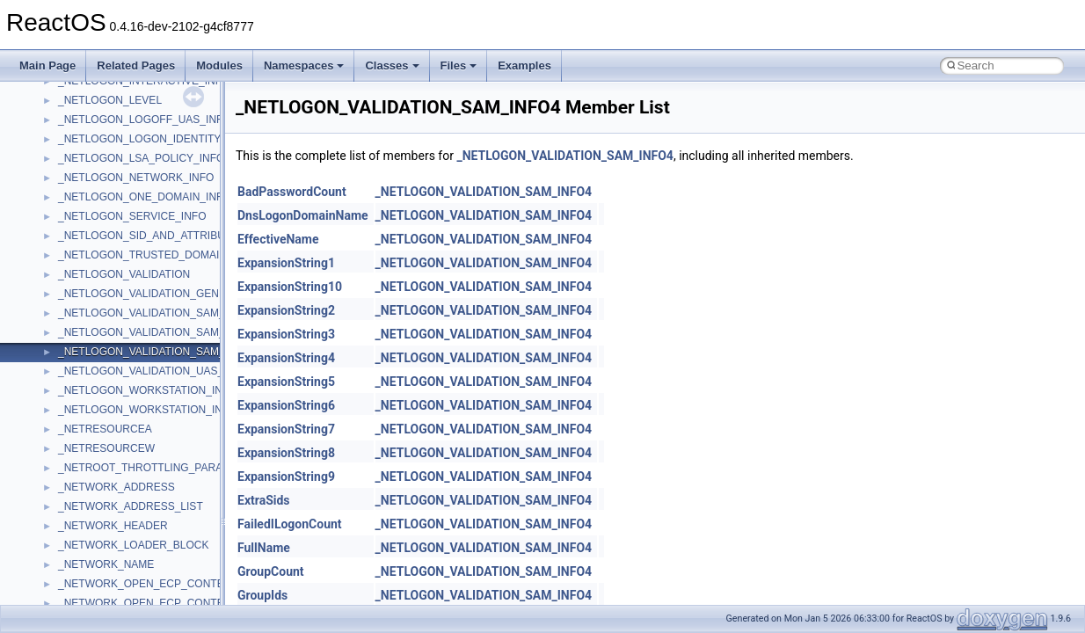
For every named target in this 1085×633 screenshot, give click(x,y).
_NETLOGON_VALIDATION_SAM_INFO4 (565, 156)
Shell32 (75, 423)
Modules (219, 65)
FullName (263, 548)
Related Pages (136, 65)
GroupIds (262, 595)
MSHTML (80, 94)
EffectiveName (278, 239)
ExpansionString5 (286, 382)
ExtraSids (263, 500)
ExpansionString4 (286, 358)
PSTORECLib (90, 326)
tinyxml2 (77, 558)
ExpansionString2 (286, 310)
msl (66, 152)
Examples (524, 65)
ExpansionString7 (286, 429)
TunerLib (78, 597)
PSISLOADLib (91, 307)
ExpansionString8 (286, 453)
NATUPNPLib (89, 249)
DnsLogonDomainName (302, 215)
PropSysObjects (96, 287)
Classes (392, 65)
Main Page (47, 65)
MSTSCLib (83, 171)
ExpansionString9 (286, 476)
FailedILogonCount (289, 524)
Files (459, 65)
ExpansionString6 (286, 405)
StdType (77, 500)
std (65, 461)
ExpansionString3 (286, 334)
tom (67, 577)
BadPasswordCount (291, 192)
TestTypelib (84, 539)
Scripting (78, 384)
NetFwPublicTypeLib (106, 268)
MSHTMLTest (89, 113)
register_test (87, 365)
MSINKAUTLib (92, 133)
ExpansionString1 (286, 263)
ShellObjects (87, 442)
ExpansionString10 (289, 287)
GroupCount (270, 571)
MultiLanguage (92, 229)
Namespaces (304, 65)
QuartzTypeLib (92, 345)
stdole (72, 481)
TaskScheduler (92, 519)
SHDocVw (82, 403)
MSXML (77, 191)
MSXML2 (79, 210)
